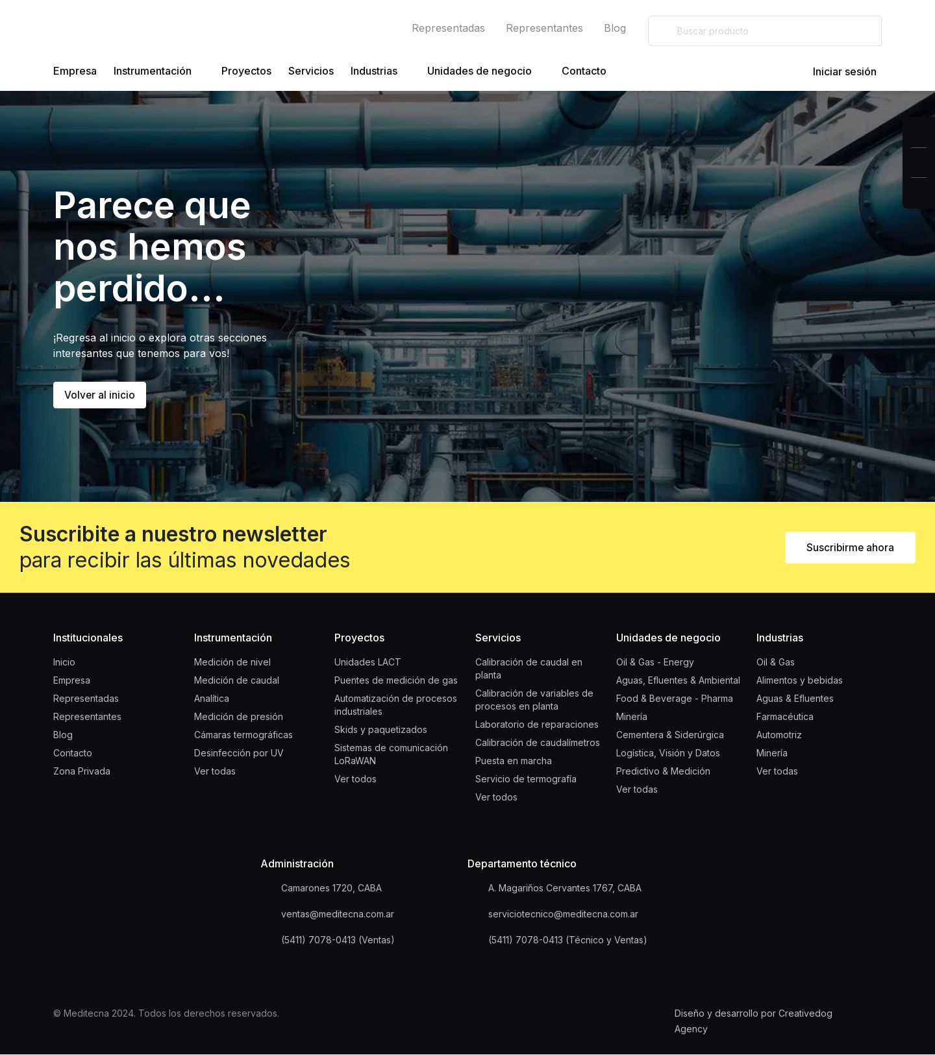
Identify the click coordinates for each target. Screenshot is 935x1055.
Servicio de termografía (526, 779)
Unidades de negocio (486, 71)
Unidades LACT (367, 662)
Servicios (311, 70)
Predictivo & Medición (663, 771)
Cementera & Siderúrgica (670, 735)
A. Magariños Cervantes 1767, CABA (565, 888)
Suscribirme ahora (849, 547)
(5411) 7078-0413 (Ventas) (338, 940)
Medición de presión (238, 717)
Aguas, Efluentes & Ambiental (678, 680)
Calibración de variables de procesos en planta (534, 700)
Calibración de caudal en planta (528, 669)
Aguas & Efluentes (795, 698)
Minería (631, 717)
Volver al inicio (100, 395)
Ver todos (355, 779)
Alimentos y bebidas (799, 680)
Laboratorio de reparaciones (537, 724)
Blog (615, 27)
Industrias (380, 71)
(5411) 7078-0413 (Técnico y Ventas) (567, 940)
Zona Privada (81, 771)
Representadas (448, 27)
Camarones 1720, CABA (331, 888)
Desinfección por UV (239, 753)
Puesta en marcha (513, 761)
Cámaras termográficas (243, 735)
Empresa (75, 70)
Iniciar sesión (834, 71)
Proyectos (246, 70)
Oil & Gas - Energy (655, 662)
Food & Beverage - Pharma (674, 698)
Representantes (544, 27)
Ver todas (215, 771)
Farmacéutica (785, 717)
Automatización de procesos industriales (395, 705)
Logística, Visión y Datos (668, 753)
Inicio (64, 662)
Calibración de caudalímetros (537, 743)
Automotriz (779, 735)
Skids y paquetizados (380, 730)
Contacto (584, 70)
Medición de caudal (236, 680)
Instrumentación (159, 71)
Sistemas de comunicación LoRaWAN (391, 755)
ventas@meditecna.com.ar (337, 914)
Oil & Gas (775, 662)
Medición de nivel (232, 662)
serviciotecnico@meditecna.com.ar (563, 914)
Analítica (211, 698)
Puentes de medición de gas (396, 680)
